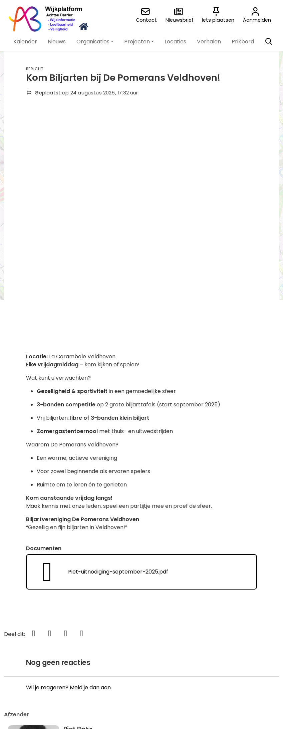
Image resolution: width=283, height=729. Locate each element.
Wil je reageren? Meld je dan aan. (69, 464)
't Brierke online (117, 621)
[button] (25, 41)
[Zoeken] (268, 41)
